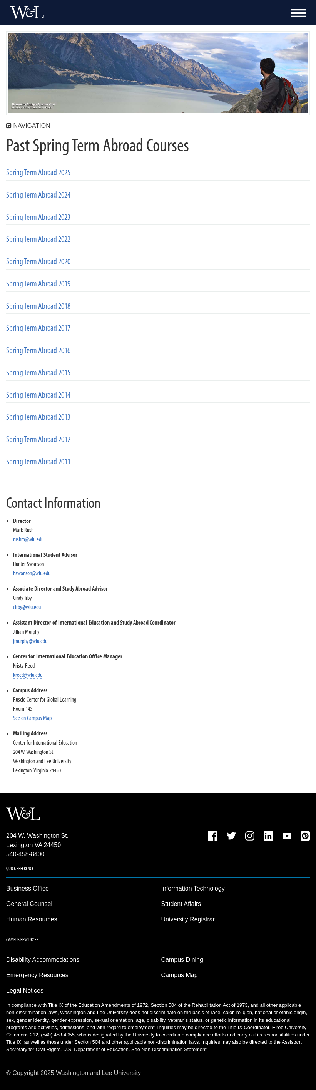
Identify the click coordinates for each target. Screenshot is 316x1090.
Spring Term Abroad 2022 (38, 239)
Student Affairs (181, 904)
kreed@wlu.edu (27, 674)
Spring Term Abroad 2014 (38, 395)
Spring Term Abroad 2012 (38, 439)
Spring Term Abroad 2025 (38, 172)
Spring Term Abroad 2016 (38, 350)
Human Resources (31, 919)
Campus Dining (182, 959)
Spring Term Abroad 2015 (38, 372)
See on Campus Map (32, 718)
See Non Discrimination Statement (169, 1049)
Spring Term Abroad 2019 (38, 283)
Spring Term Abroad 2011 (38, 461)
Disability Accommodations (42, 959)
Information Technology (193, 888)
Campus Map (179, 975)
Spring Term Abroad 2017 (38, 328)
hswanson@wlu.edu (31, 573)
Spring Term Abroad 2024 (38, 194)
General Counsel (29, 904)
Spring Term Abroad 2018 (38, 306)
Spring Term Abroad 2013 (38, 417)
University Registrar (188, 919)
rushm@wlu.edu (28, 539)
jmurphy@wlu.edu (30, 641)
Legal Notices (24, 990)
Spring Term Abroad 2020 (38, 261)
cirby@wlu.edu (27, 607)
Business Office (27, 888)
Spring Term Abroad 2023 (38, 217)
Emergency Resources (37, 975)
